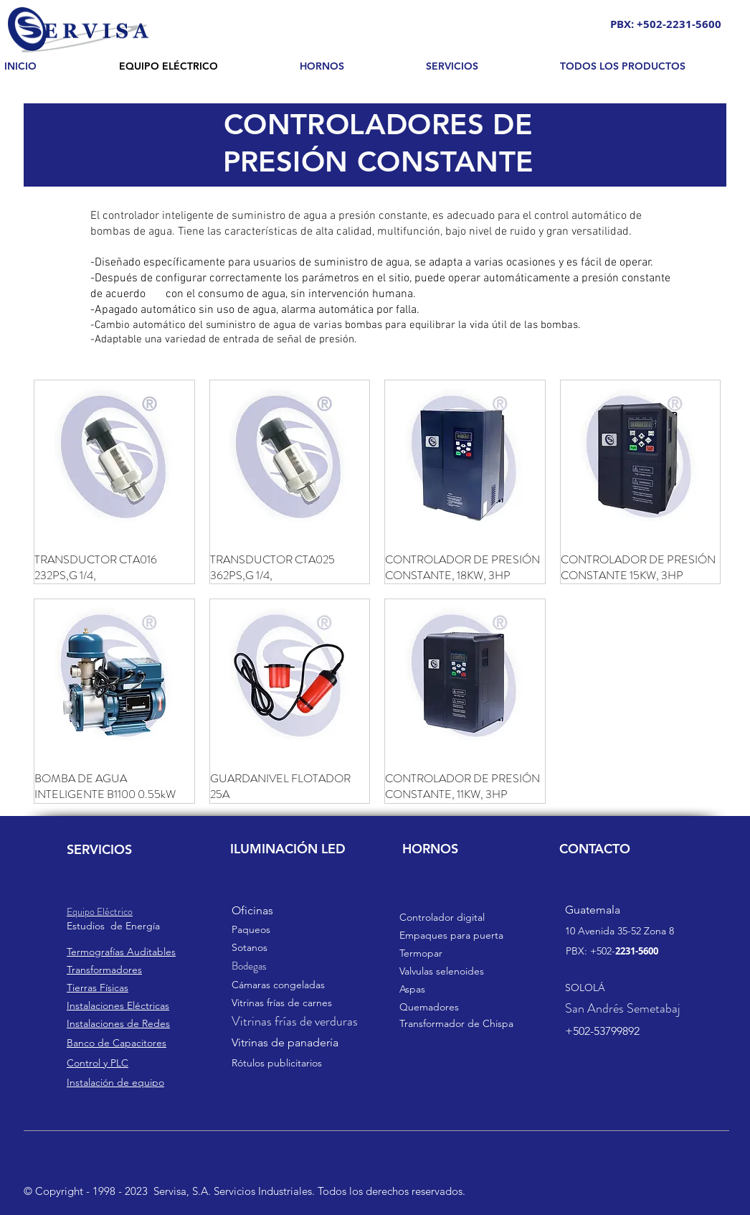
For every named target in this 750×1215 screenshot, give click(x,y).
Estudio (83, 925)
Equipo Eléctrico (100, 911)
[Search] (711, 41)
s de (112, 925)
